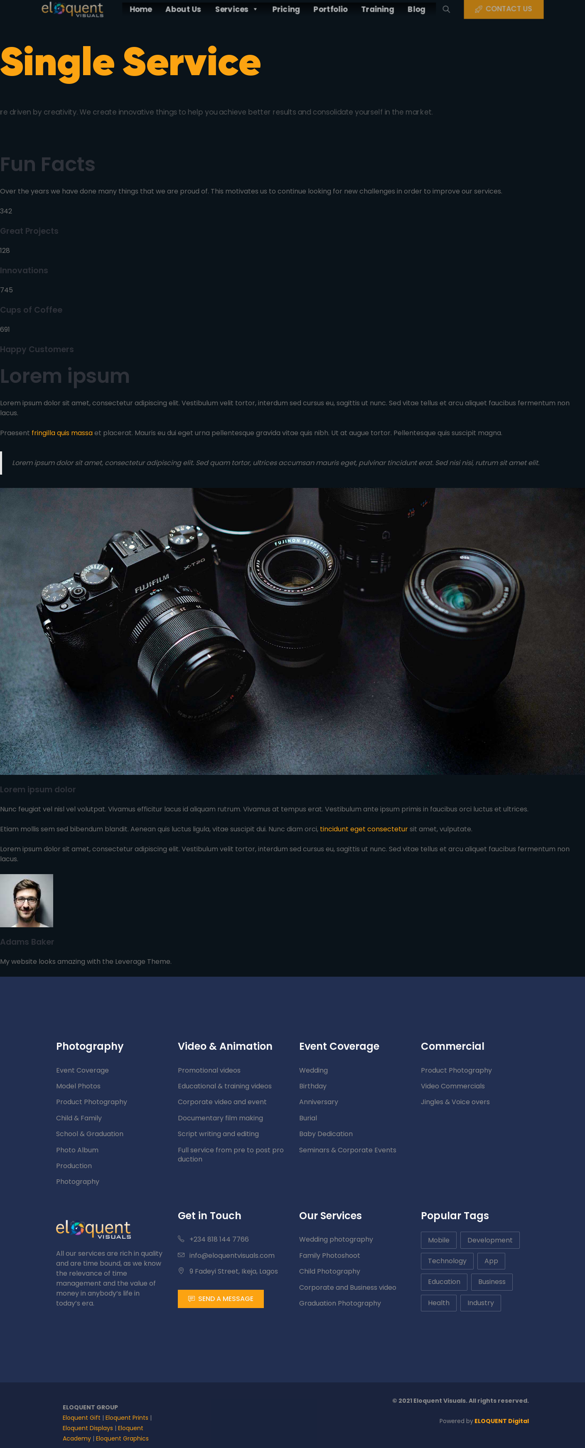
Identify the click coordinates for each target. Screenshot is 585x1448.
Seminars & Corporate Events (347, 1150)
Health (439, 1303)
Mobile (439, 1240)
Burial (308, 1118)
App (491, 1261)
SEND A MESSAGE (220, 1298)
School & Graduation (89, 1134)
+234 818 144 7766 (213, 1239)
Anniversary (318, 1102)
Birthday (313, 1086)
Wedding (313, 1070)
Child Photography (329, 1271)
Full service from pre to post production (231, 1154)
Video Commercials (453, 1086)
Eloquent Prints (127, 1418)
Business (492, 1281)
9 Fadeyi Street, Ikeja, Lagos (228, 1271)
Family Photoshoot (329, 1255)
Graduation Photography (340, 1303)
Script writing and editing (218, 1134)
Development (490, 1240)
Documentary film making (220, 1118)
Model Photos (78, 1086)
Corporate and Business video (347, 1287)
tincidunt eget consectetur (364, 829)
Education (444, 1281)
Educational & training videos (225, 1086)
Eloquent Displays (88, 1428)
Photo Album (77, 1150)
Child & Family (79, 1118)
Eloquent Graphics (122, 1438)
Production (74, 1166)
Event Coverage (82, 1070)
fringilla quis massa (62, 433)
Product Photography (91, 1102)
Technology (447, 1261)
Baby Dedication (326, 1134)
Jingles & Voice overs (455, 1102)
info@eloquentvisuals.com (226, 1255)
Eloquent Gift (82, 1418)
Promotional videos (209, 1070)
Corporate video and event (222, 1102)
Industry (480, 1303)
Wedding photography (336, 1239)
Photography (77, 1181)
